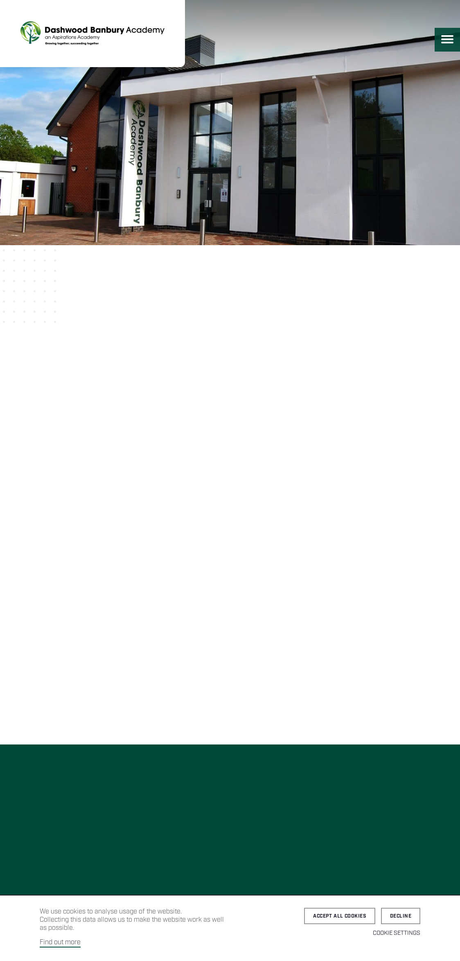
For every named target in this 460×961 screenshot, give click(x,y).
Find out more (60, 942)
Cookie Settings (396, 933)
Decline (400, 916)
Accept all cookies (339, 916)
